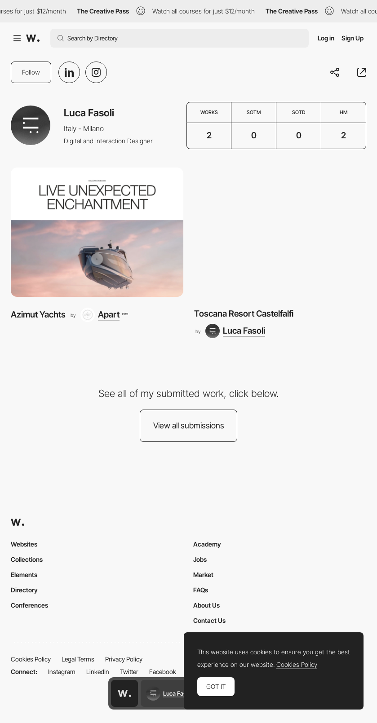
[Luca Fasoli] (235, 331)
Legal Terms (78, 659)
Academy (207, 544)
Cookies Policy (31, 659)
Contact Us (209, 620)
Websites (24, 544)
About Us (206, 605)
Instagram (61, 671)
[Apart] (104, 315)
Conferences (29, 605)
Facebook (162, 671)
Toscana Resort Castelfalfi (243, 314)
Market (203, 574)
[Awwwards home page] (124, 693)
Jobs (200, 559)
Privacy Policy (123, 659)
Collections (27, 559)
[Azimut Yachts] (97, 232)
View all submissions (188, 425)
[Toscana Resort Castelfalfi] (280, 232)
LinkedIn (97, 671)
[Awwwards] (33, 38)
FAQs (200, 590)
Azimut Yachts (38, 314)
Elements (24, 574)
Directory (24, 590)
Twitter (129, 671)
